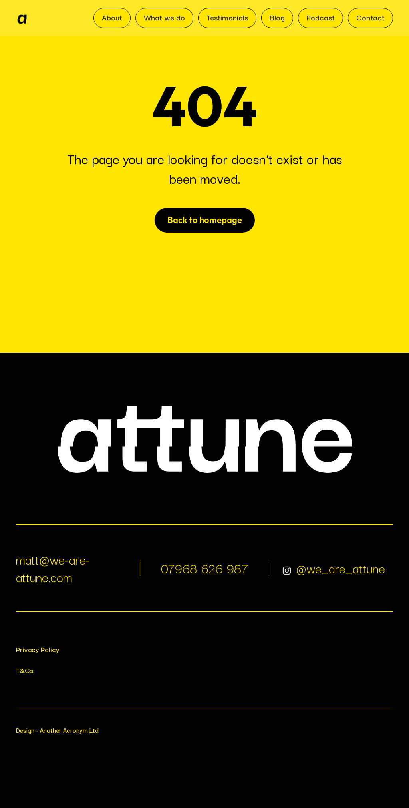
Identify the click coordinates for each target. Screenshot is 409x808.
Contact (370, 17)
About (112, 17)
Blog (277, 17)
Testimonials (227, 17)
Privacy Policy (37, 649)
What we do (164, 17)
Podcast (320, 17)
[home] (22, 18)
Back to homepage (204, 219)
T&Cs (25, 670)
